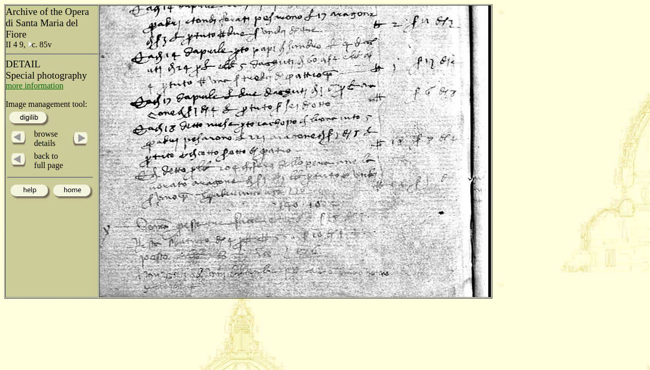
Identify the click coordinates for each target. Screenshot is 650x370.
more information (34, 85)
